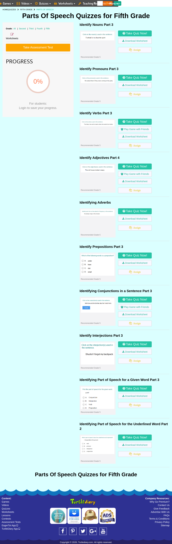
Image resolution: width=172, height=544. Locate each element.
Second (22, 28)
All (14, 28)
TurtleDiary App (11, 528)
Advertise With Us (160, 512)
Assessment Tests (11, 522)
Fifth (48, 28)
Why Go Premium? (159, 501)
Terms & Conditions (159, 518)
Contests (6, 518)
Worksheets (8, 512)
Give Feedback (161, 508)
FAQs (166, 515)
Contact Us (163, 505)
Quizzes (6, 508)
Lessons (6, 515)
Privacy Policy (162, 522)
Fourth (40, 28)
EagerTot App (10, 525)
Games (5, 501)
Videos (5, 505)
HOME (5, 10)
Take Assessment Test (38, 47)
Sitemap (165, 525)
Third (31, 28)
